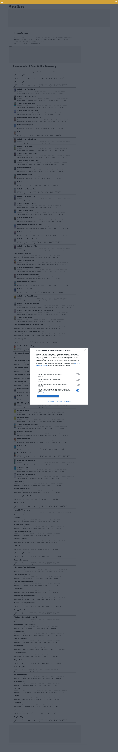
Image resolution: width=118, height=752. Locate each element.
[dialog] (59, 376)
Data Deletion (50, 401)
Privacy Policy (67, 401)
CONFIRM (48, 396)
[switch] (78, 374)
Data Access (59, 401)
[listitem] (59, 371)
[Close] (85, 350)
